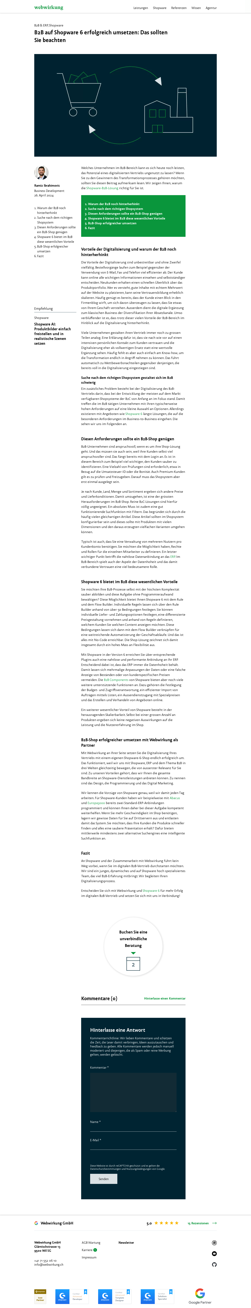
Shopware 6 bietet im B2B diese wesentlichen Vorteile (126, 218)
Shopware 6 (133, 414)
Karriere (87, 1250)
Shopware (159, 8)
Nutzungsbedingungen (138, 1168)
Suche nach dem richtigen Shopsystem (115, 209)
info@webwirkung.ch (48, 1264)
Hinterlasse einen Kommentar (165, 998)
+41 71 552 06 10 (45, 1260)
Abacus (175, 798)
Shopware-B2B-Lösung (102, 188)
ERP (172, 556)
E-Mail (95, 1140)
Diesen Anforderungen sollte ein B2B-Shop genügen (125, 213)
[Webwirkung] (48, 8)
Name (95, 1122)
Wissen (196, 8)
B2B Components (116, 680)
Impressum (89, 1257)
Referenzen (179, 8)
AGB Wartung (91, 1242)
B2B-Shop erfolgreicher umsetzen (112, 223)
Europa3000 (96, 803)
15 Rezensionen (202, 1223)
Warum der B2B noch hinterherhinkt (114, 204)
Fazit (40, 256)
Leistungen (141, 8)
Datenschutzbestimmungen (105, 1168)
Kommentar (99, 1067)
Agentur (211, 8)
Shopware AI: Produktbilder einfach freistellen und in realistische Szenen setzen (52, 334)
